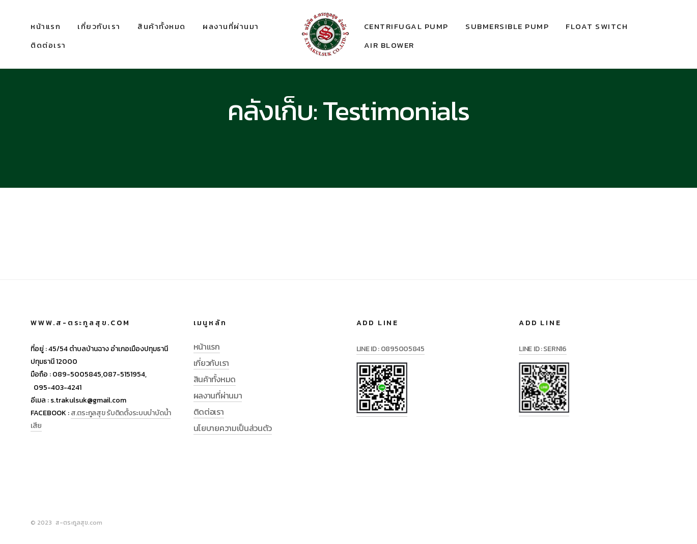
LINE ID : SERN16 (543, 348)
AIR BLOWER (389, 45)
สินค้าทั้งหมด (161, 26)
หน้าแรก (46, 26)
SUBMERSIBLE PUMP (507, 26)
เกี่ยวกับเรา (99, 26)
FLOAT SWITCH (597, 26)
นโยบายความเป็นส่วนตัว (232, 428)
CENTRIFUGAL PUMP (406, 26)
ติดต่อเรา (48, 45)
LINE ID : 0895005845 (390, 348)
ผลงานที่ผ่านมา (231, 26)
